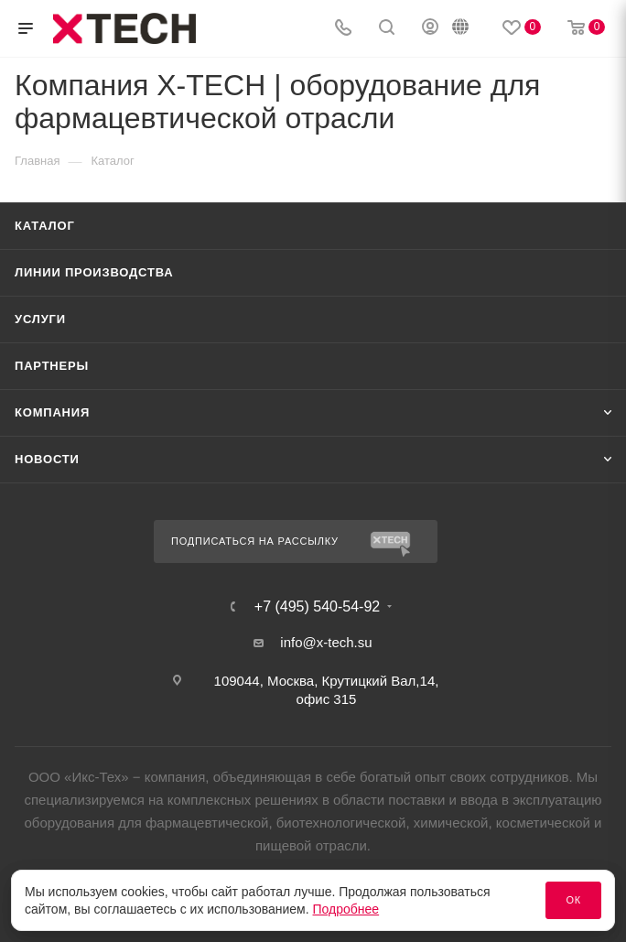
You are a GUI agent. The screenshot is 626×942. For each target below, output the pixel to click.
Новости (47, 459)
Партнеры (52, 366)
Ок (573, 899)
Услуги (40, 319)
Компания (52, 412)
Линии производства (94, 272)
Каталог (45, 226)
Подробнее (346, 909)
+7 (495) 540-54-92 (317, 607)
